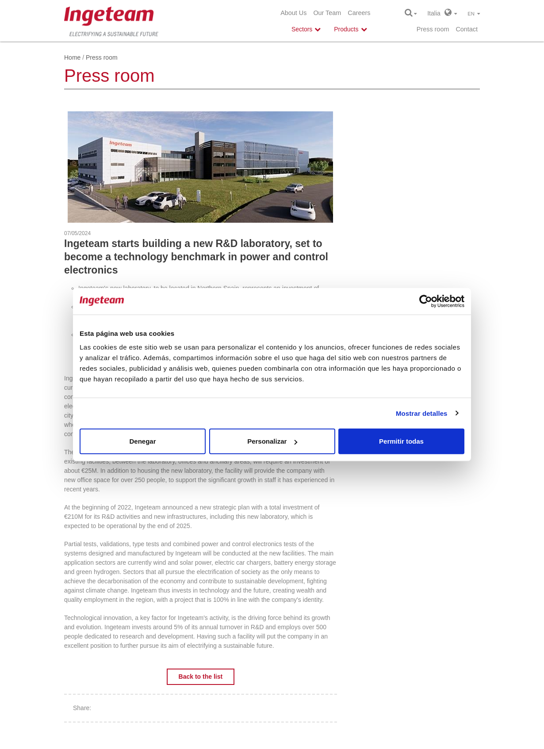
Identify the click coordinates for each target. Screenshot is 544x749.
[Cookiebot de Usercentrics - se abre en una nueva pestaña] (425, 301)
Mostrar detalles (422, 413)
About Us (293, 12)
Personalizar (272, 441)
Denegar (142, 441)
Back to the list (201, 676)
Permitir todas (401, 441)
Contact (467, 29)
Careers (359, 12)
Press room (433, 29)
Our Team (327, 12)
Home (72, 57)
